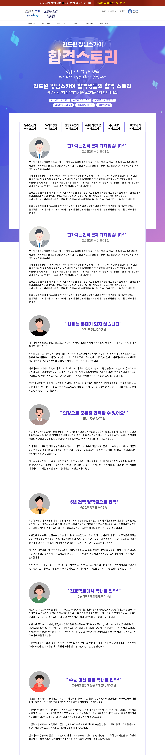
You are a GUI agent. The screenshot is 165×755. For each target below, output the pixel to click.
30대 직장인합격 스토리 (51, 126)
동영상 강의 (104, 23)
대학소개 (75, 23)
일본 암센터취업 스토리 (30, 126)
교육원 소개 (31, 23)
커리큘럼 (89, 23)
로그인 (104, 11)
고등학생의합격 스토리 (135, 126)
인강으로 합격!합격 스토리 (72, 126)
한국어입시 (61, 23)
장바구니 (123, 11)
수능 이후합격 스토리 (114, 126)
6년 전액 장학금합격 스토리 (93, 126)
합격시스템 (46, 23)
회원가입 (113, 11)
